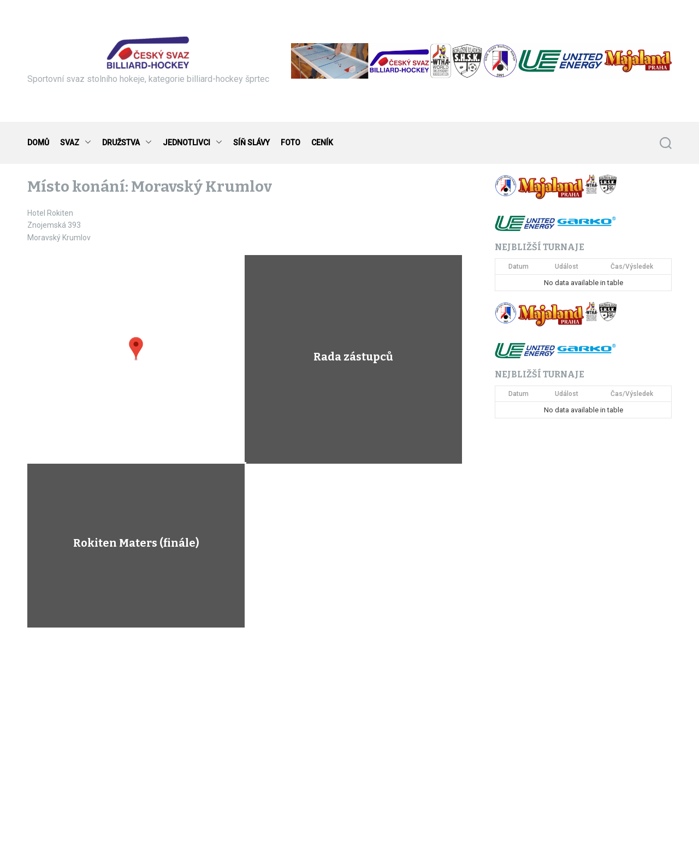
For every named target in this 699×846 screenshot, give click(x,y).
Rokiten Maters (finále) (136, 542)
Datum (518, 266)
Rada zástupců (353, 356)
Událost (566, 266)
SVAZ (75, 142)
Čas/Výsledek (632, 266)
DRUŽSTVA (127, 142)
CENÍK (322, 142)
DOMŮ (38, 142)
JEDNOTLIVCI (192, 142)
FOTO (290, 142)
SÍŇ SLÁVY (251, 142)
